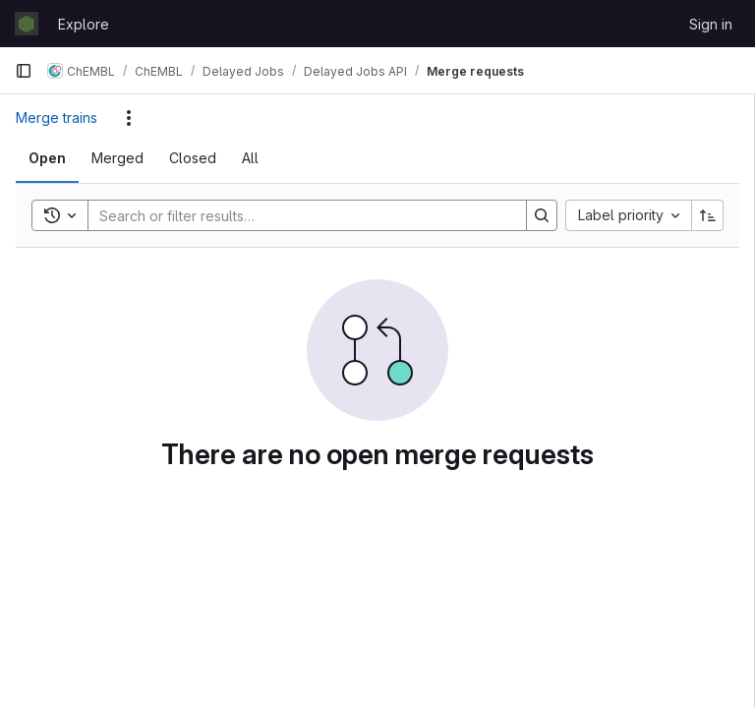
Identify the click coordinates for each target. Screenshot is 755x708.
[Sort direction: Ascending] (708, 215)
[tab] (47, 158)
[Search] (297, 215)
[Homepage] (26, 23)
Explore (83, 24)
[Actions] (129, 118)
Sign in (710, 24)
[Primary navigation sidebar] (23, 71)
